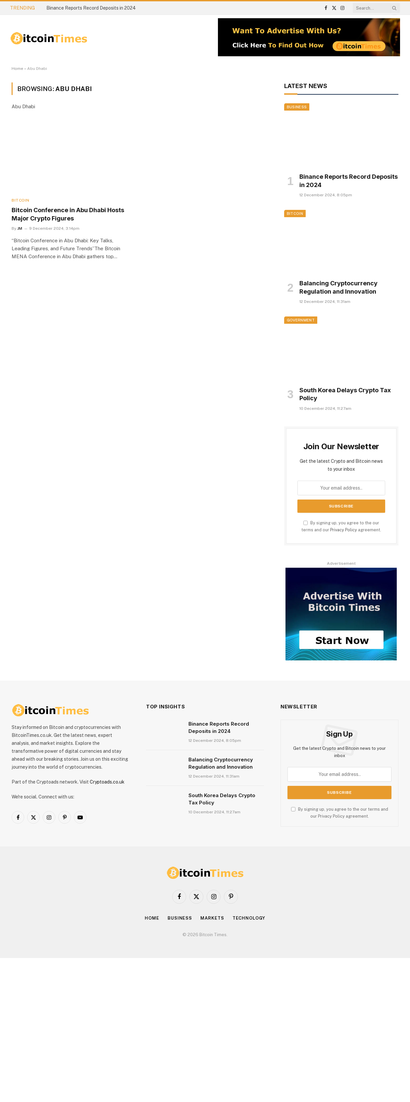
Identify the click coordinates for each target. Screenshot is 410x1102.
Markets (212, 918)
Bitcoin (20, 200)
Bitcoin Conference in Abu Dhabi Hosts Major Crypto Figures (68, 214)
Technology (248, 918)
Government (301, 320)
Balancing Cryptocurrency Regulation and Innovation (338, 287)
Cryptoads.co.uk (107, 782)
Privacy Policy (343, 529)
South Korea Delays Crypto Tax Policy (345, 394)
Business (297, 107)
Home (17, 68)
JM (19, 228)
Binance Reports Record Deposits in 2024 (91, 8)
